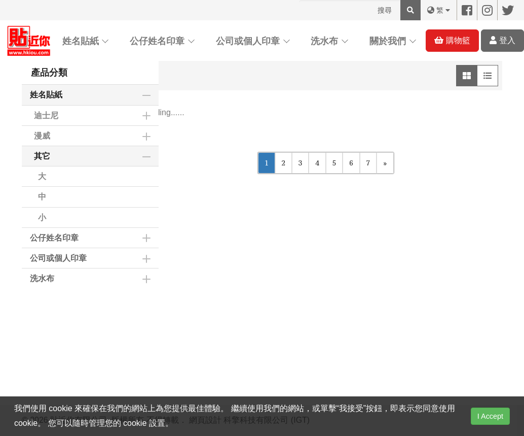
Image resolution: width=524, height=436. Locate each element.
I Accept (490, 416)
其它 (42, 156)
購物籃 (452, 40)
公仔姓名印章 (157, 41)
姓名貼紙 (80, 41)
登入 (502, 40)
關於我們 (387, 41)
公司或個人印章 (248, 41)
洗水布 (324, 41)
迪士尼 (46, 115)
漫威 (42, 135)
